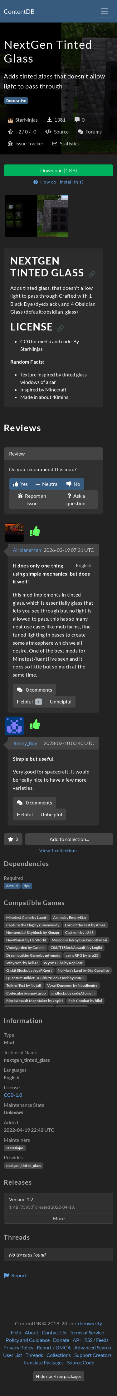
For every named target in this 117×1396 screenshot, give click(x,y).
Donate (61, 1340)
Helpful (29, 701)
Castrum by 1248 (79, 932)
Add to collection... (69, 839)
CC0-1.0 (13, 1095)
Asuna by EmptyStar (70, 917)
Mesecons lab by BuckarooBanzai (79, 940)
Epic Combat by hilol (85, 1000)
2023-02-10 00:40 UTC (69, 743)
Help (16, 1332)
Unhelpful (60, 701)
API (77, 1340)
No (73, 484)
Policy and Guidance (28, 1340)
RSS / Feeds (96, 1340)
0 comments (34, 690)
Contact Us (54, 1332)
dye (27, 886)
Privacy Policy (18, 1347)
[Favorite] (13, 839)
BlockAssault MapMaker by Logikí (34, 1000)
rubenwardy (88, 1323)
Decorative (16, 100)
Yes (20, 484)
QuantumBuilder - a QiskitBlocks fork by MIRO (45, 977)
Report (15, 1275)
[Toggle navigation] (104, 11)
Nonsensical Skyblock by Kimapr (33, 932)
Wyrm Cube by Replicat (63, 962)
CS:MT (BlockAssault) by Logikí (76, 947)
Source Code (80, 1362)
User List (12, 1355)
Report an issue (32, 499)
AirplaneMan (27, 550)
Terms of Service (87, 1332)
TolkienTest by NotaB (23, 985)
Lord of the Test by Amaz (85, 925)
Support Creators (93, 1355)
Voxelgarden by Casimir (25, 947)
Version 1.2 (42, 1203)
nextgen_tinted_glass (23, 1165)
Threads (34, 1355)
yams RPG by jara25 (82, 955)
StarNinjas (14, 1148)
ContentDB (19, 11)
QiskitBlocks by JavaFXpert (29, 970)
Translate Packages (43, 1362)
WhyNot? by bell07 (22, 962)
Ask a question (75, 499)
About (31, 1332)
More (59, 1218)
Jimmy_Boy (25, 743)
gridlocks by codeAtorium (73, 993)
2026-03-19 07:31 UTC (69, 550)
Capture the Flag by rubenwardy (32, 925)
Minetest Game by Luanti (26, 917)
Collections (58, 1355)
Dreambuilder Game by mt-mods (33, 955)
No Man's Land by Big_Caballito (83, 970)
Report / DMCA (54, 1347)
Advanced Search (92, 1347)
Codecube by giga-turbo (26, 993)
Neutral (47, 484)
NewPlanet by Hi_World (26, 940)
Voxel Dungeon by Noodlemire (72, 985)
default (12, 886)
